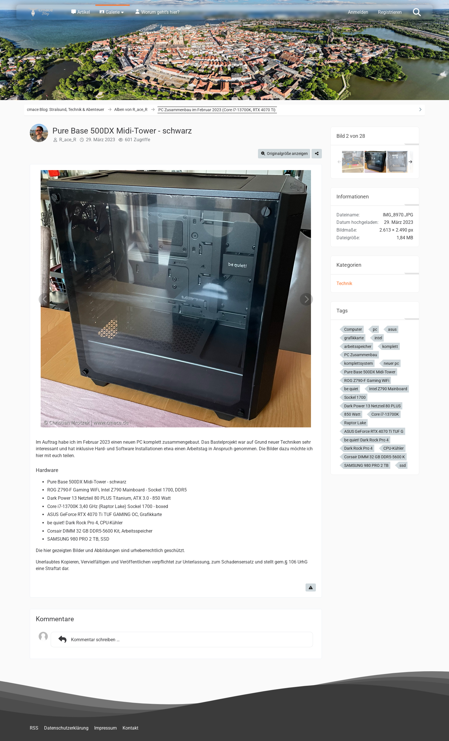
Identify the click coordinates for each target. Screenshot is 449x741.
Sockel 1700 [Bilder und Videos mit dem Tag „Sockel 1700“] (355, 397)
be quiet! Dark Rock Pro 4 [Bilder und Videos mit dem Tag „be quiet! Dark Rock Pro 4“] (366, 440)
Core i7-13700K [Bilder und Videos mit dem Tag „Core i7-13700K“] (385, 414)
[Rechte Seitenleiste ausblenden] (420, 109)
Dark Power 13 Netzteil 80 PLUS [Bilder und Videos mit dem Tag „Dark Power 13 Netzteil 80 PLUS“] (372, 406)
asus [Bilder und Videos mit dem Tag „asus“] (392, 329)
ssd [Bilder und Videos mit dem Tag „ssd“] (402, 465)
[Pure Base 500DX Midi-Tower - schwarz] (375, 162)
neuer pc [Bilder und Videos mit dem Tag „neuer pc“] (391, 363)
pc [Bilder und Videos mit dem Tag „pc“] (375, 329)
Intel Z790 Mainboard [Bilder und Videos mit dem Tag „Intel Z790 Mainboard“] (388, 389)
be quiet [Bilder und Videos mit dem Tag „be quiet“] (351, 389)
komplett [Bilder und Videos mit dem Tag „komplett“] (390, 346)
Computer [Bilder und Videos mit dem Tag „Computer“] (353, 329)
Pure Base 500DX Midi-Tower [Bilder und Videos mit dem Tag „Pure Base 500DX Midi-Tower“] (369, 372)
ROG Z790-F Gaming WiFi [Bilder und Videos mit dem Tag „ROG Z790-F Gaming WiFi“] (366, 380)
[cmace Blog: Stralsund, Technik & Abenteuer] (44, 12)
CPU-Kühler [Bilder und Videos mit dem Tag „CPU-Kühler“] (393, 448)
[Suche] (417, 12)
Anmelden (358, 12)
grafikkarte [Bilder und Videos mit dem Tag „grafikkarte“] (354, 338)
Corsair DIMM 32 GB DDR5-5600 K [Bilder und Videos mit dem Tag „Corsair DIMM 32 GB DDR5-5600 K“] (374, 457)
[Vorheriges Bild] (45, 299)
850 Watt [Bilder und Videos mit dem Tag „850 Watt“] (352, 414)
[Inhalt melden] (311, 587)
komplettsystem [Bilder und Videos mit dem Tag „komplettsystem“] (358, 363)
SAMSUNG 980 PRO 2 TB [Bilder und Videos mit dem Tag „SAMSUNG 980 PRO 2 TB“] (366, 465)
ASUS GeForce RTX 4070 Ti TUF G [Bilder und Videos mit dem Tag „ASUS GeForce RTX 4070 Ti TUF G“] (373, 431)
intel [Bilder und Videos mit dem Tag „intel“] (378, 338)
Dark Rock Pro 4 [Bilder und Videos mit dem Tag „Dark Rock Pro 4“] (358, 448)
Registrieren (390, 12)
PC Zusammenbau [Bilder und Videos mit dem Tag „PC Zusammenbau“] (360, 354)
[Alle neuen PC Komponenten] (353, 162)
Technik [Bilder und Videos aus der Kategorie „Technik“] (344, 283)
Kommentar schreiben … (88, 639)
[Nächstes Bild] (306, 299)
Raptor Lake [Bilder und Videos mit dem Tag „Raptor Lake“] (355, 423)
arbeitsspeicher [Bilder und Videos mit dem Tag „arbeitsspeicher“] (357, 346)
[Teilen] (317, 153)
